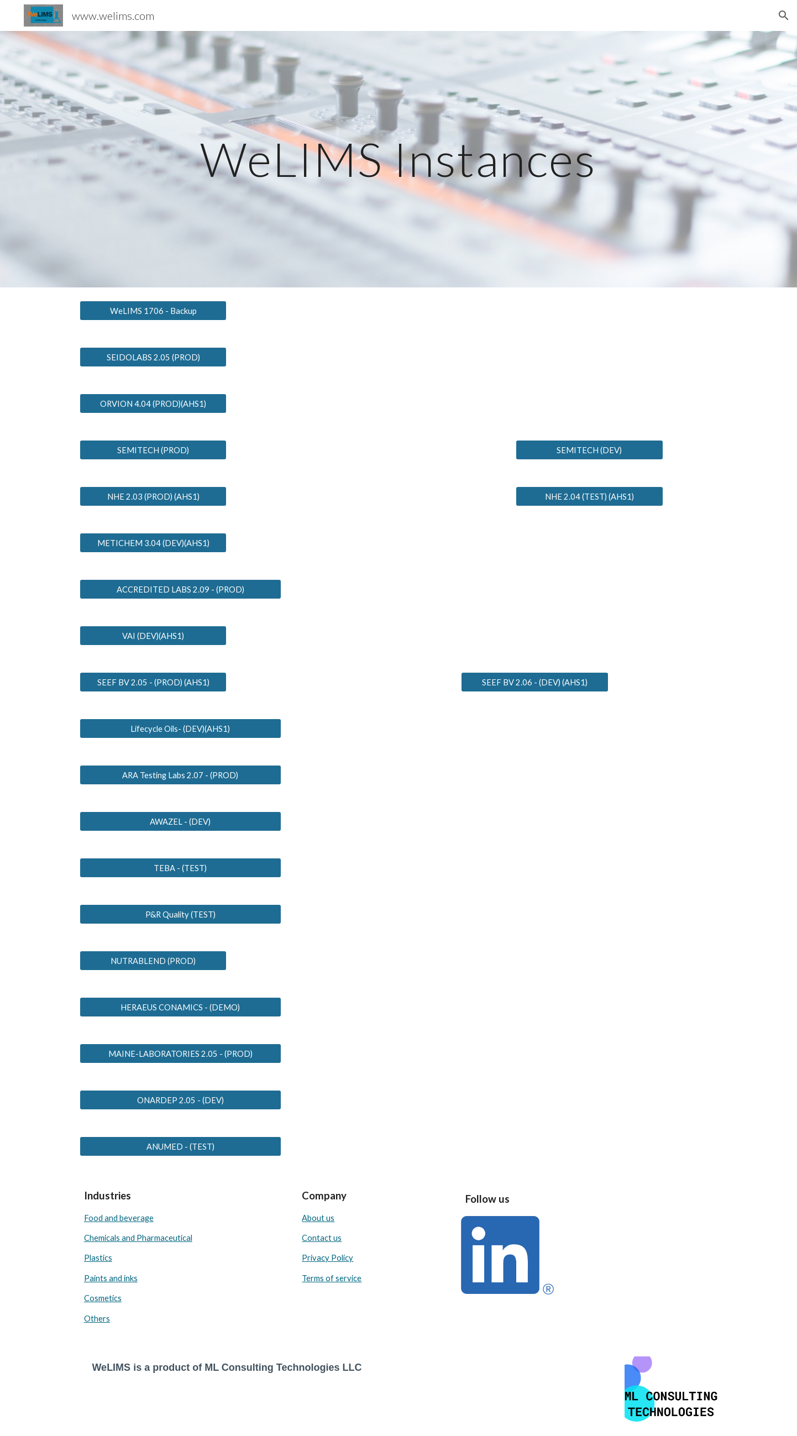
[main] (398, 159)
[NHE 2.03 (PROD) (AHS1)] (153, 496)
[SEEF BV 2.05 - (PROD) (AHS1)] (153, 682)
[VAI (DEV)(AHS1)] (153, 635)
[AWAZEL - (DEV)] (180, 821)
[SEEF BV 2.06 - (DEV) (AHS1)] (534, 682)
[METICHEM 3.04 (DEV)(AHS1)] (153, 542)
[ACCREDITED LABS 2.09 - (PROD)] (180, 589)
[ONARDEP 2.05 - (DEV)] (180, 1100)
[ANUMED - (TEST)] (180, 1146)
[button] (783, 15)
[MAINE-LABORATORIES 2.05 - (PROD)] (180, 1053)
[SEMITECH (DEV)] (589, 450)
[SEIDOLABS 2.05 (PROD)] (153, 357)
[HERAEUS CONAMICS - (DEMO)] (180, 1007)
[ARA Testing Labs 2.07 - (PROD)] (180, 775)
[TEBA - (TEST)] (180, 868)
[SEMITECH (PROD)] (153, 450)
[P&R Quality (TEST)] (180, 914)
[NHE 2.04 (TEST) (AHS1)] (589, 496)
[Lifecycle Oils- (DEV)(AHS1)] (180, 728)
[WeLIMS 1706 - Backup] (153, 310)
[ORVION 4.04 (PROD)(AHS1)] (153, 403)
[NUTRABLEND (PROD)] (153, 960)
